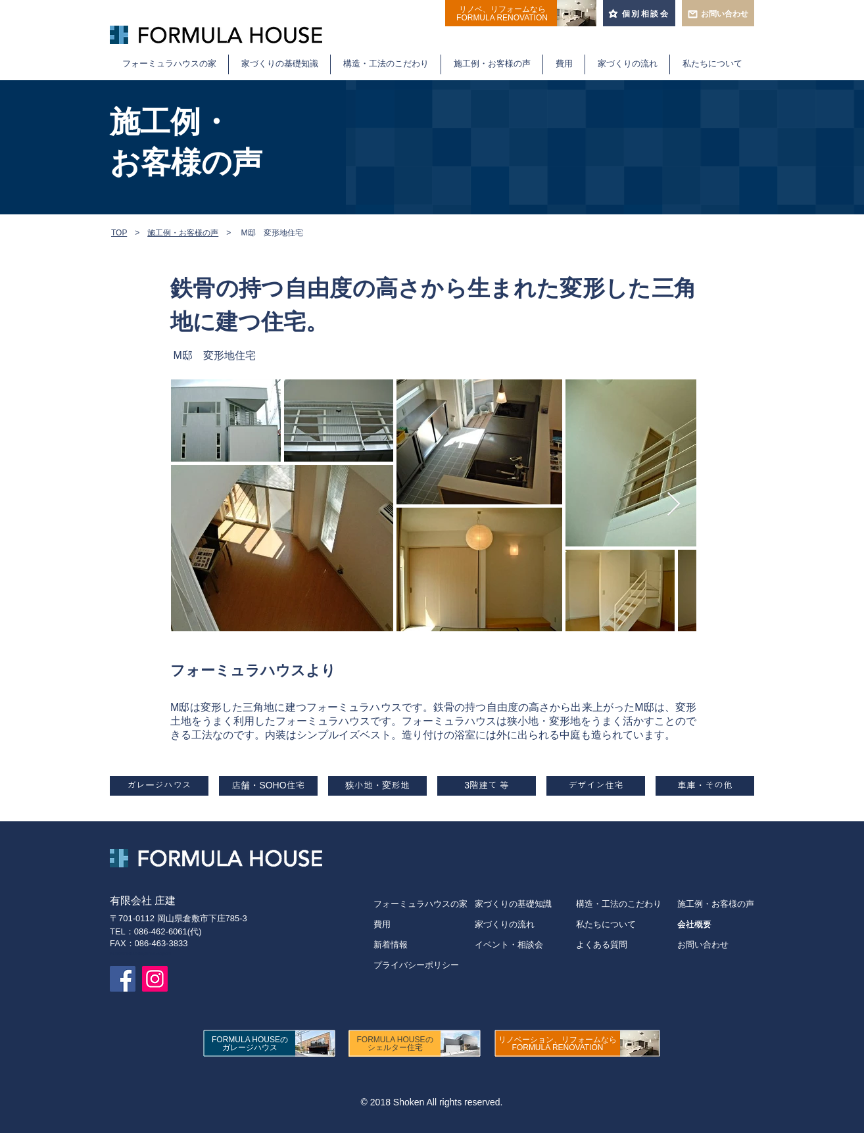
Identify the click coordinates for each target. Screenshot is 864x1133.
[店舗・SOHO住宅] (268, 786)
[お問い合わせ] (715, 944)
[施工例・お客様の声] (715, 904)
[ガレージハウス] (159, 786)
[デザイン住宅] (595, 786)
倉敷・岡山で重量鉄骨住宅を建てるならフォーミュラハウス (232, 17)
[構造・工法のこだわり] (626, 904)
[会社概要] (715, 924)
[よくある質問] (626, 944)
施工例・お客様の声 (182, 232)
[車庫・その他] (705, 786)
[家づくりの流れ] (525, 924)
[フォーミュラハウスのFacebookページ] (122, 979)
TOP (119, 232)
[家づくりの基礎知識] (525, 904)
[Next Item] (673, 505)
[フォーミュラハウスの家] (424, 904)
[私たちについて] (626, 924)
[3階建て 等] (486, 786)
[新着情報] (424, 944)
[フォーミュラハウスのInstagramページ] (155, 979)
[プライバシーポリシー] (424, 965)
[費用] (424, 924)
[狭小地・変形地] (377, 786)
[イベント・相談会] (525, 944)
